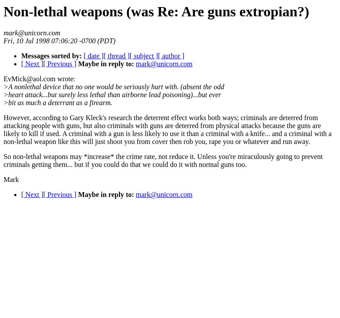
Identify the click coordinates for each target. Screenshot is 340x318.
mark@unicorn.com (164, 64)
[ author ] (171, 56)
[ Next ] (32, 64)
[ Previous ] (60, 64)
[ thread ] (117, 56)
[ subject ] (144, 56)
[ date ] (94, 56)
